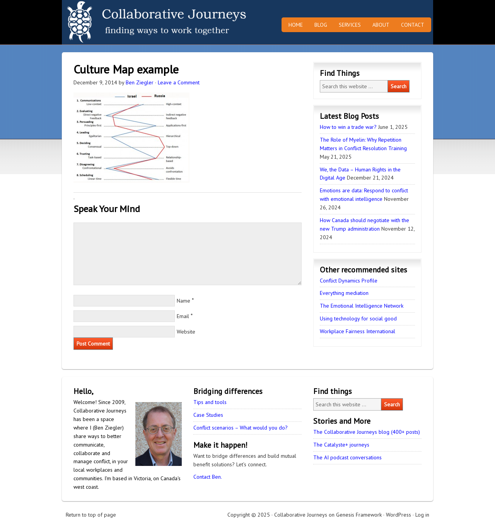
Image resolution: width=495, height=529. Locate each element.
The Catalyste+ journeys (341, 444)
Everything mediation (344, 292)
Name (183, 300)
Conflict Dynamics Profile (348, 280)
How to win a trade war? (348, 126)
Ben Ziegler (140, 82)
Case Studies (208, 414)
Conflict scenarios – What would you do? (240, 427)
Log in (422, 514)
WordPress (398, 514)
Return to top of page (91, 514)
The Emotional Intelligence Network (361, 305)
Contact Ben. (207, 476)
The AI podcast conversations (347, 457)
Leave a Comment (179, 82)
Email (183, 316)
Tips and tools (210, 402)
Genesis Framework (359, 514)
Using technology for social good (358, 318)
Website (186, 331)
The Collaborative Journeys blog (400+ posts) (366, 431)
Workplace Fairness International (357, 331)
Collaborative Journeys (129, 22)
